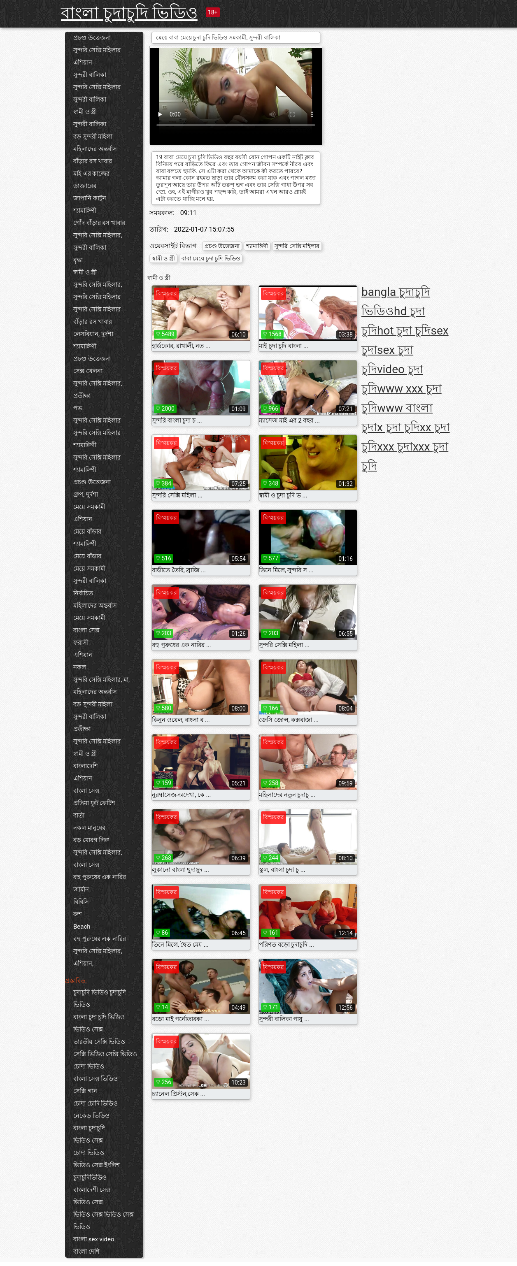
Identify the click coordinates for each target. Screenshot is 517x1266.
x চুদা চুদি (398, 427)
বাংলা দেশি (86, 1251)
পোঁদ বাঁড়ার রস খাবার (99, 223)
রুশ (77, 914)
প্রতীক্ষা (82, 396)
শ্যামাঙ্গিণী (84, 210)
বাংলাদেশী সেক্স (92, 1190)
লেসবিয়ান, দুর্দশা (93, 334)
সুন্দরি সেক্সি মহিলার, (97, 235)
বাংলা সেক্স (86, 630)
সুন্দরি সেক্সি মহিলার (97, 50)
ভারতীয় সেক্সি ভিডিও (99, 1041)
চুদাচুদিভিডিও (90, 1177)
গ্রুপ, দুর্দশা (85, 494)
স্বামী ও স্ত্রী (85, 112)
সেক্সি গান (85, 1091)
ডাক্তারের (84, 186)
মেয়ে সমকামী (89, 507)
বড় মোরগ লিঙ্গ (91, 840)
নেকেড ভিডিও (91, 1116)
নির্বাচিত (83, 593)
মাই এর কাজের (91, 173)
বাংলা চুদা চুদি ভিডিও (99, 1017)
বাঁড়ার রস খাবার (92, 161)
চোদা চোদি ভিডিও (95, 1103)
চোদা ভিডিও (88, 1066)
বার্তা (78, 815)
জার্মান (81, 889)
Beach (82, 926)
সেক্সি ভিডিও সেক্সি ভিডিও (105, 1054)
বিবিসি (81, 902)
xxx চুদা (395, 446)
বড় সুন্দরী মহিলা (92, 136)
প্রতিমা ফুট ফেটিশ (94, 803)
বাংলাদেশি (85, 766)
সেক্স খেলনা (87, 371)
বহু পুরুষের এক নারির (99, 877)
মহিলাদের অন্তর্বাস (95, 149)
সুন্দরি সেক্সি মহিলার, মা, (101, 679)
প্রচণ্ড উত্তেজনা (92, 38)
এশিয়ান (82, 62)
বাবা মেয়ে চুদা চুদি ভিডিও (211, 258)
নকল (79, 667)
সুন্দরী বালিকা (89, 75)
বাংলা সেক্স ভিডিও (95, 1078)
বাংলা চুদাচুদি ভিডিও (129, 13)
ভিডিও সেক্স (88, 1029)
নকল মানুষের (89, 828)
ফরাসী (80, 642)
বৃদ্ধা (78, 260)
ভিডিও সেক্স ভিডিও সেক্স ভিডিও (103, 1221)
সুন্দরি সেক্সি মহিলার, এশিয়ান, (97, 957)
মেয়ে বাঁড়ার (87, 531)
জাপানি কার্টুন (89, 198)
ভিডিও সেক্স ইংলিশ (96, 1165)
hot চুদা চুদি (404, 330)
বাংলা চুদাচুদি (89, 1128)
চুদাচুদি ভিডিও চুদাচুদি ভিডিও (99, 998)
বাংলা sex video (93, 1239)
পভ (77, 408)
